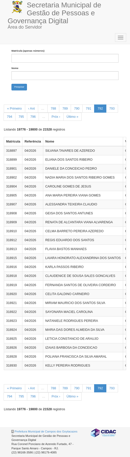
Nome (14, 68)
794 (9, 117)
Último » (72, 117)
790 (76, 108)
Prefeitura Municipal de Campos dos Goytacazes (46, 431)
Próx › (56, 117)
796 (33, 117)
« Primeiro (14, 108)
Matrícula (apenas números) (28, 50)
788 (53, 108)
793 (112, 108)
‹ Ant (31, 108)
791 (88, 108)
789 (65, 108)
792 (100, 108)
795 (21, 117)
